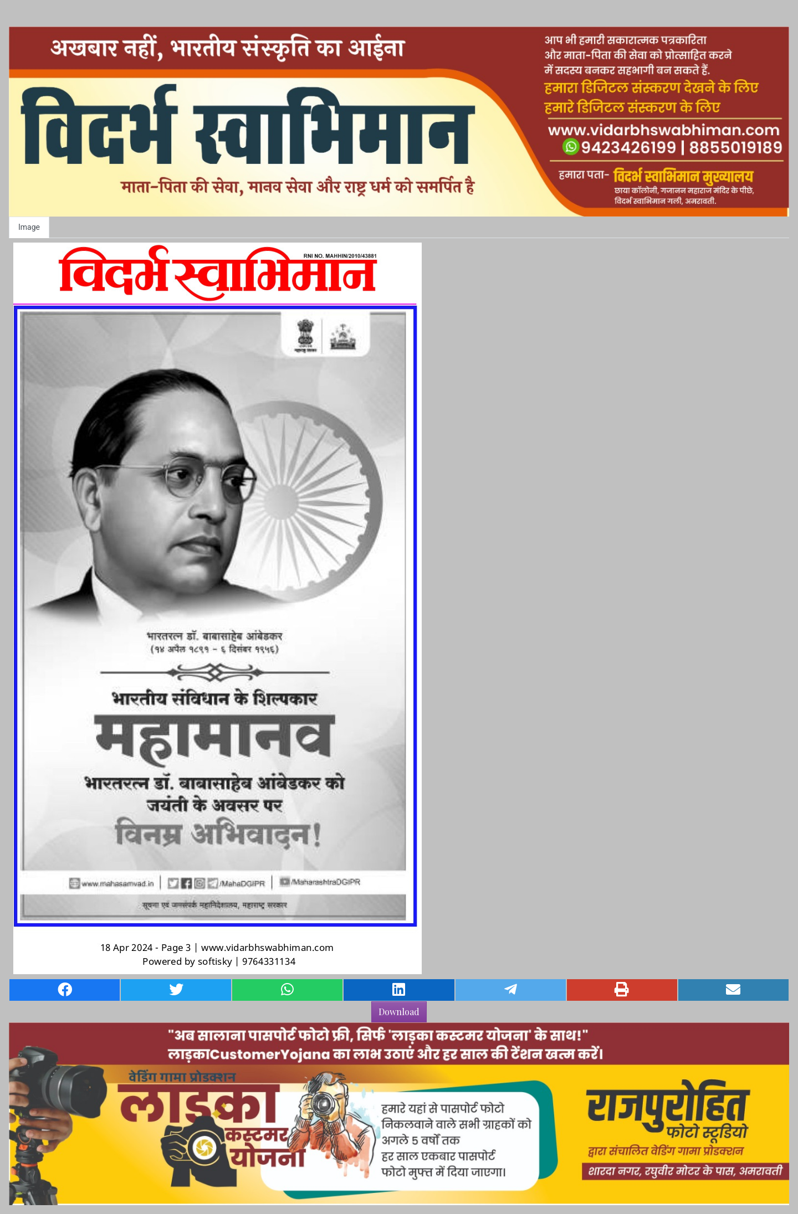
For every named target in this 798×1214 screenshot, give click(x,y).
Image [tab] (29, 227)
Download (399, 1011)
